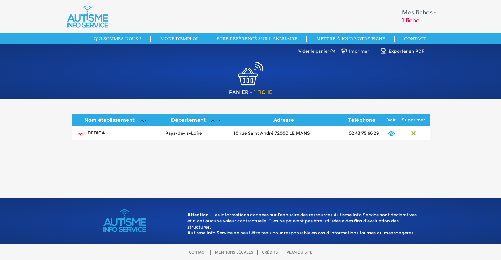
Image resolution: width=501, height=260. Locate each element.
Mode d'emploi (179, 38)
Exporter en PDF (406, 51)
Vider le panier (313, 51)
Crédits (270, 252)
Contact (415, 38)
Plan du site (299, 252)
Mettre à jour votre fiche (350, 38)
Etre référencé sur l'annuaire (257, 38)
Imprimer (359, 51)
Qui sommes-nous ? (117, 38)
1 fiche (411, 20)
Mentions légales (234, 252)
